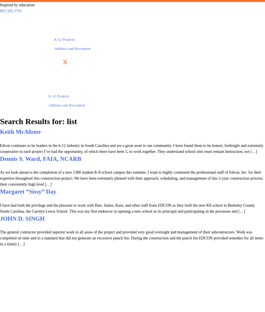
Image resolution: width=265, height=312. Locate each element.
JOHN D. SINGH (22, 218)
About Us (119, 30)
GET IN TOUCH (194, 291)
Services (26, 30)
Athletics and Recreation (72, 48)
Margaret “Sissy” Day (28, 191)
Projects (63, 30)
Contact (208, 30)
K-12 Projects (64, 39)
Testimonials (164, 30)
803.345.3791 (11, 11)
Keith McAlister (20, 131)
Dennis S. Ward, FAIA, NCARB (40, 158)
